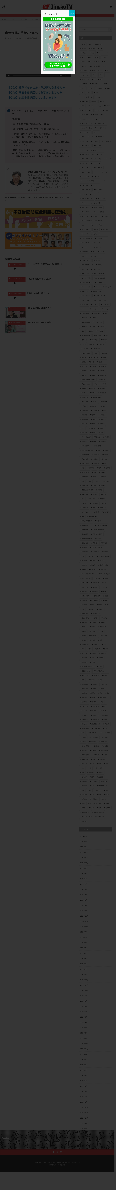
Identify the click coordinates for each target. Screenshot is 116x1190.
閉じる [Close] (72, 13)
